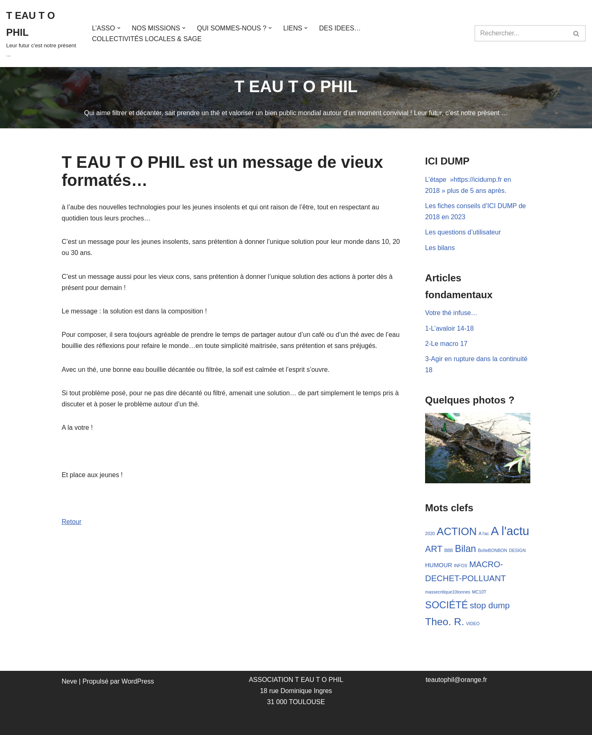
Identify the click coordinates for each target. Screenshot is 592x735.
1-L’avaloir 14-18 (449, 328)
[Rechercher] (520, 33)
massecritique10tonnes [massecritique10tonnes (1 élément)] (447, 591)
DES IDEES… (340, 28)
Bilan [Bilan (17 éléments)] (465, 548)
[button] (118, 28)
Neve (69, 681)
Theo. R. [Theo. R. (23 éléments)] (444, 621)
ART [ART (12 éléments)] (433, 549)
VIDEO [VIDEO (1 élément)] (472, 623)
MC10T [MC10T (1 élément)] (479, 591)
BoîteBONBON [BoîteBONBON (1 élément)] (492, 550)
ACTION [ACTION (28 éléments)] (456, 531)
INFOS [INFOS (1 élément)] (460, 565)
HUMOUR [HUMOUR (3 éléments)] (438, 565)
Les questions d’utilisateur (463, 232)
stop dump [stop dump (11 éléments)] (490, 605)
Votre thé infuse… (451, 312)
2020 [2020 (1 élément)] (430, 533)
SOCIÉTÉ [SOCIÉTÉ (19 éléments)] (446, 605)
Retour (71, 521)
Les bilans (440, 247)
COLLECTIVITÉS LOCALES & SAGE (147, 38)
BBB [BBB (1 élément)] (448, 550)
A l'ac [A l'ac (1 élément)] (484, 533)
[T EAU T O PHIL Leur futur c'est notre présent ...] (42, 33)
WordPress (138, 681)
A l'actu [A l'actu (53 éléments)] (510, 531)
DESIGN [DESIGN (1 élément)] (517, 550)
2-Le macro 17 (446, 343)
